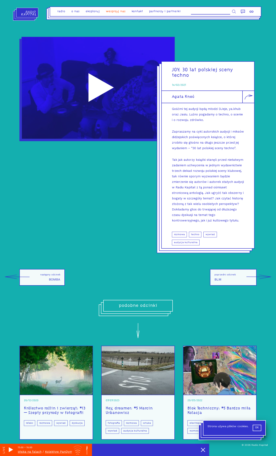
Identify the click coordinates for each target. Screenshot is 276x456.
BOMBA (39, 277)
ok (257, 427)
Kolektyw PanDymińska (65, 452)
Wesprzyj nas (116, 11)
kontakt (137, 11)
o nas (75, 11)
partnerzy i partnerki (165, 11)
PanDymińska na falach (26, 452)
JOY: (177, 70)
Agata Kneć (183, 96)
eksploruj (93, 11)
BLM (235, 277)
